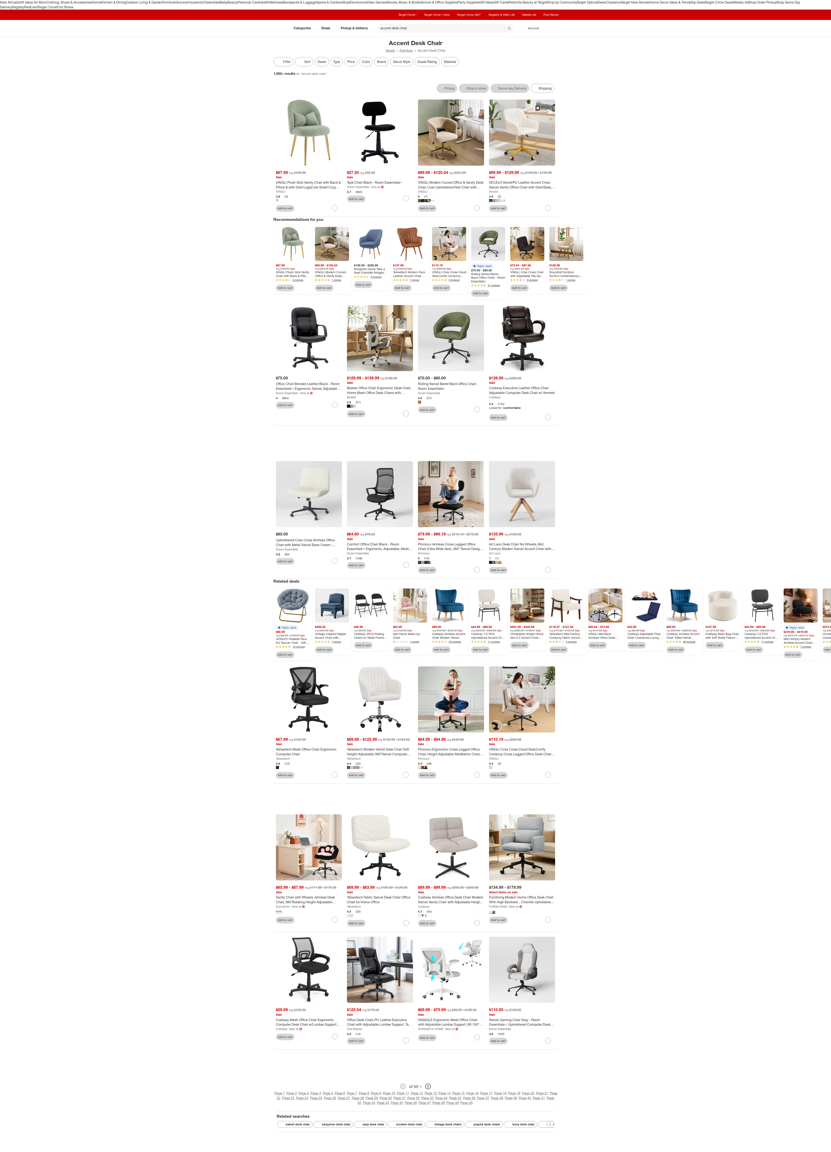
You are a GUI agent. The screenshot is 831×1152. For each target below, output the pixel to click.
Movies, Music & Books (403, 2)
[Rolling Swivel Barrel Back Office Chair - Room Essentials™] (451, 386)
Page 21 (542, 1093)
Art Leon (494, 553)
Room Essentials (358, 187)
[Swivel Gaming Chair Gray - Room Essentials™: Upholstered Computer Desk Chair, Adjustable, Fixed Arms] (522, 1022)
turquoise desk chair (333, 1124)
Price (351, 62)
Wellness (276, 2)
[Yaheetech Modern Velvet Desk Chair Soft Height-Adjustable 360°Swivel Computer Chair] (380, 752)
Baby (223, 2)
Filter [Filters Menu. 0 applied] (284, 61)
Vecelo (493, 191)
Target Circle (47, 7)
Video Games (376, 2)
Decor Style (401, 62)
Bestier (351, 397)
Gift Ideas (486, 2)
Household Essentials (203, 2)
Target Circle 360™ (469, 14)
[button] (482, 265)
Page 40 (525, 1098)
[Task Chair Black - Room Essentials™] (380, 182)
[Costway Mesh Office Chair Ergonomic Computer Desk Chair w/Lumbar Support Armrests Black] (309, 1022)
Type (336, 62)
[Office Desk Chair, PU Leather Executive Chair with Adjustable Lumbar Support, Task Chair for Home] (380, 1022)
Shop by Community (562, 2)
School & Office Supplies (439, 2)
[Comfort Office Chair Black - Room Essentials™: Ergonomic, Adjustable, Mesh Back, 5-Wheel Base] (380, 546)
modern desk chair (406, 1124)
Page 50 (466, 1103)
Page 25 (316, 1098)
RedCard (31, 7)
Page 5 (328, 1093)
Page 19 (514, 1093)
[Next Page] (550, 1124)
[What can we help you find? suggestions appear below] (445, 28)
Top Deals (698, 2)
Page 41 (539, 1098)
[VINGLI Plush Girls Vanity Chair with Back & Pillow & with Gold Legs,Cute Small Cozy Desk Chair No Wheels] (309, 185)
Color (366, 62)
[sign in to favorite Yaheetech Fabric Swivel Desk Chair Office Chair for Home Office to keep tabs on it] (406, 923)
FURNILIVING (498, 906)
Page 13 (431, 1093)
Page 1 (279, 1093)
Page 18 (500, 1093)
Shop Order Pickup (762, 2)
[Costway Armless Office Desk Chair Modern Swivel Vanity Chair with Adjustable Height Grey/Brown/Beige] (451, 900)
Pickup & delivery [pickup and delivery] (356, 28)
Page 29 (372, 1098)
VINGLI (280, 191)
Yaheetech (283, 758)
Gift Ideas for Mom (32, 2)
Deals (601, 2)
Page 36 (469, 1098)
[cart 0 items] (552, 28)
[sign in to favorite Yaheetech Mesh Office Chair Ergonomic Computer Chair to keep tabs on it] (335, 775)
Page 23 (288, 1098)
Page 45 (397, 1103)
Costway (494, 397)
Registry (18, 7)
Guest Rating (427, 62)
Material (450, 62)
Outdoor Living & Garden (144, 2)
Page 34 (441, 1098)
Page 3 (304, 1093)
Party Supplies (468, 2)
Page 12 (417, 1093)
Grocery (181, 2)
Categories (304, 28)
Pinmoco (424, 553)
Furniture (169, 2)
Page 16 (472, 1093)
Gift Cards (501, 2)
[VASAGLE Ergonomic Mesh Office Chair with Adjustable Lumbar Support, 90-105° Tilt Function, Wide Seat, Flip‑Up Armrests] (451, 1022)
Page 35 (455, 1098)
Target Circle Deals (719, 2)
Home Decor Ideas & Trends (670, 2)
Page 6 (340, 1093)
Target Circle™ (407, 14)
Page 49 (452, 1103)
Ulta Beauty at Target (531, 2)
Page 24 (302, 1098)
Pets (512, 2)
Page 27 (344, 1098)
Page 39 (511, 1098)
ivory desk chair (520, 1124)
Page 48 (439, 1103)
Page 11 (403, 1093)
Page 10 (389, 1093)
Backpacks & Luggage (299, 2)
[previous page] (403, 1086)
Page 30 (386, 1098)
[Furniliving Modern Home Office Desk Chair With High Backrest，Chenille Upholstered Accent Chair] (522, 900)
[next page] (428, 1086)
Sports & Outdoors (329, 2)
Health (264, 2)
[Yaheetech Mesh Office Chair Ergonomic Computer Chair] (309, 752)
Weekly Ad (741, 2)
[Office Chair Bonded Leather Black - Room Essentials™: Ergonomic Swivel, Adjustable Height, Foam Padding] (309, 386)
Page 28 (358, 1098)
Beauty (232, 2)
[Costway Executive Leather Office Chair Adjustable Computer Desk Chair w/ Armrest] (522, 390)
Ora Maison (354, 1029)
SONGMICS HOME (430, 1029)
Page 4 (316, 1093)
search (509, 28)
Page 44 (383, 1103)
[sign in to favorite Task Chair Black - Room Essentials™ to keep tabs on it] (406, 198)
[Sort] (304, 61)
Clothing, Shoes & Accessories (69, 2)
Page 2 (291, 1093)
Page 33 (427, 1098)
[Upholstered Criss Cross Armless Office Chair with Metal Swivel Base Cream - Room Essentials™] (309, 542)
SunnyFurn (283, 906)
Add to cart (285, 208)
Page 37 (483, 1098)
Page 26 (330, 1098)
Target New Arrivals (635, 2)
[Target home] (279, 28)
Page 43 (369, 1103)
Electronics (358, 2)
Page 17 (486, 1093)
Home (96, 2)
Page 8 (364, 1093)
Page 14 (445, 1093)
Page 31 (399, 1098)
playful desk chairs (484, 1124)
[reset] (501, 28)
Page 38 (497, 1098)
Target (390, 50)
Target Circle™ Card (437, 14)
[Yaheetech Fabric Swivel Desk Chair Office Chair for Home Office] (380, 900)
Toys (346, 2)
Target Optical (587, 2)
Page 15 (458, 1093)
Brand (381, 62)
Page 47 (425, 1103)
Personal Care (248, 2)
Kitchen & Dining (113, 2)
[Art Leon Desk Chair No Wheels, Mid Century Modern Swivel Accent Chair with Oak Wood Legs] (522, 546)
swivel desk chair (295, 1124)
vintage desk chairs (445, 1124)
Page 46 (411, 1103)
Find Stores (65, 7)
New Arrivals (9, 2)
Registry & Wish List (502, 14)
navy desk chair (370, 1124)
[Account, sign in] (531, 28)
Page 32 (413, 1098)
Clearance (613, 2)
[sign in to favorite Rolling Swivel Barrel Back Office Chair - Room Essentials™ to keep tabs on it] (477, 409)
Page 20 (528, 1093)
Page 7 (352, 1093)
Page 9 (376, 1093)
